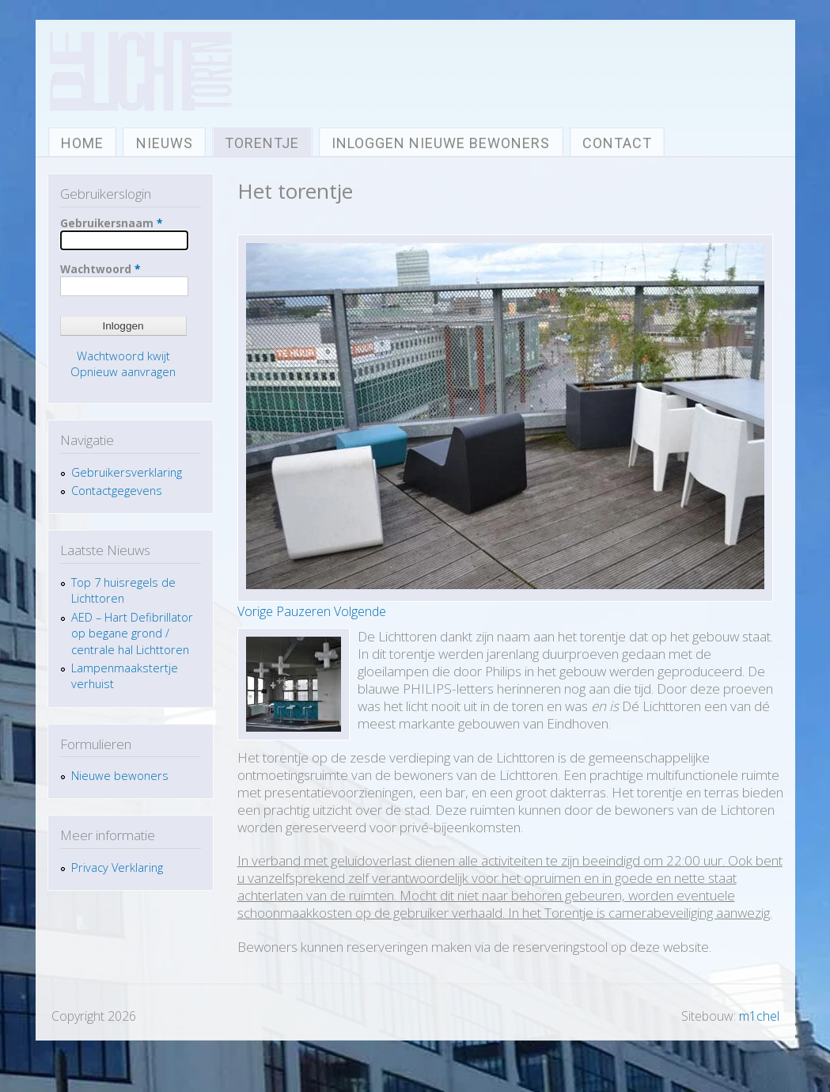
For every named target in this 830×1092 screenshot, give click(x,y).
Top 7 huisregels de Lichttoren (123, 590)
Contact (617, 143)
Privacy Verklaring (120, 867)
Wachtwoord (100, 268)
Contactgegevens (116, 490)
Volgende (360, 611)
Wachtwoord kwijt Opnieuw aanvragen (123, 363)
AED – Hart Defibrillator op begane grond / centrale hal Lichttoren (132, 633)
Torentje (262, 143)
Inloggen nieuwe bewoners (441, 143)
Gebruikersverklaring (126, 472)
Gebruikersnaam (111, 222)
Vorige (255, 611)
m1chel (759, 1016)
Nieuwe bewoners (120, 775)
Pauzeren (303, 611)
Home (82, 143)
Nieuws (164, 143)
